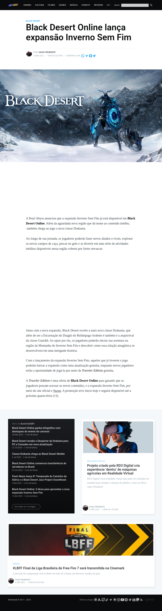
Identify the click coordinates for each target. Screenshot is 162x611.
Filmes (51, 5)
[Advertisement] (81, 192)
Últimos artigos (86, 599)
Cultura (39, 5)
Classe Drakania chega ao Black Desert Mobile (38, 453)
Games (62, 5)
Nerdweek (12, 599)
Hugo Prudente (47, 52)
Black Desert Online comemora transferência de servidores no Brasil (39, 465)
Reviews (98, 5)
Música (74, 5)
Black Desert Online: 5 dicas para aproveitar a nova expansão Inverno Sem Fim (41, 491)
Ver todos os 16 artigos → (26, 506)
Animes (27, 5)
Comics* (85, 5)
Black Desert (33, 21)
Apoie (116, 5)
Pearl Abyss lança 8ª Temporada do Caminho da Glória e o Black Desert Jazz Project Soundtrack (39, 478)
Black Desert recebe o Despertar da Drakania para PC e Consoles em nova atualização (40, 442)
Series (110, 5)
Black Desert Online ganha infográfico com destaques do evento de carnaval (36, 429)
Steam (57, 390)
